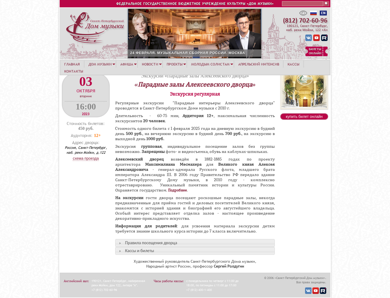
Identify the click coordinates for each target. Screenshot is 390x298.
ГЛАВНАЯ (72, 64)
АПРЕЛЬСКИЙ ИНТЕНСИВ (258, 64)
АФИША (126, 64)
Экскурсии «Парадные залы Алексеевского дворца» (195, 76)
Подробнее (177, 190)
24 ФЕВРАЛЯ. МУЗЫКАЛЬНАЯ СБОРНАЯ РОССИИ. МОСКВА (187, 53)
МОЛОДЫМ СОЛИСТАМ (210, 64)
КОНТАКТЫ (73, 71)
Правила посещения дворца (151, 242)
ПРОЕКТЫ (174, 64)
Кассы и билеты (139, 250)
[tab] (195, 243)
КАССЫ (293, 64)
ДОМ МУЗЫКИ (100, 64)
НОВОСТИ (150, 64)
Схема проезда (86, 158)
